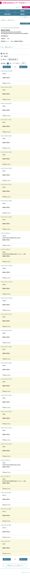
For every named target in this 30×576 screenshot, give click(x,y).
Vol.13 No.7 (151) (7, 119)
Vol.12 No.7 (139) (7, 346)
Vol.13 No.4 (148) (7, 168)
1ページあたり (16, 63)
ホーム (7, 11)
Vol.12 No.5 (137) (7, 379)
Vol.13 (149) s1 (6, 249)
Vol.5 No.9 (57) (6, 541)
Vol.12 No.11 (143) (7, 282)
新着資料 (22, 11)
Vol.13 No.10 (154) (7, 71)
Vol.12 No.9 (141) (7, 314)
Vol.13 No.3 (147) (7, 184)
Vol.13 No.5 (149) (7, 152)
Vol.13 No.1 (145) (7, 217)
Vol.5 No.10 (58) (6, 525)
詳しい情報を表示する (7, 47)
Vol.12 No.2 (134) (7, 427)
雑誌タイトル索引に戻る (8, 20)
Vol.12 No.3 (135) (7, 411)
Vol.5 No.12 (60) (6, 492)
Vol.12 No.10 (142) (7, 298)
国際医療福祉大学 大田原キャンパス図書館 (16, 3)
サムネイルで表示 (10, 63)
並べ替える (3, 59)
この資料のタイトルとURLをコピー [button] (15, 565)
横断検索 (22, 14)
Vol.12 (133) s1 (6, 476)
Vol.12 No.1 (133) (7, 444)
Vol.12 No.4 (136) (7, 395)
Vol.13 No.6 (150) (7, 136)
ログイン (18, 7)
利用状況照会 (7, 14)
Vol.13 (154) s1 (6, 233)
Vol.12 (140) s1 (6, 460)
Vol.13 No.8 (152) (7, 103)
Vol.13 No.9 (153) (7, 87)
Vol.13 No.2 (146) (7, 200)
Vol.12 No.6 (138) (7, 363)
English (26, 7)
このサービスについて (25, 572)
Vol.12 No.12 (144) (7, 265)
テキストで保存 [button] (25, 23)
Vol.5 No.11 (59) (6, 509)
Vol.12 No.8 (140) (7, 330)
